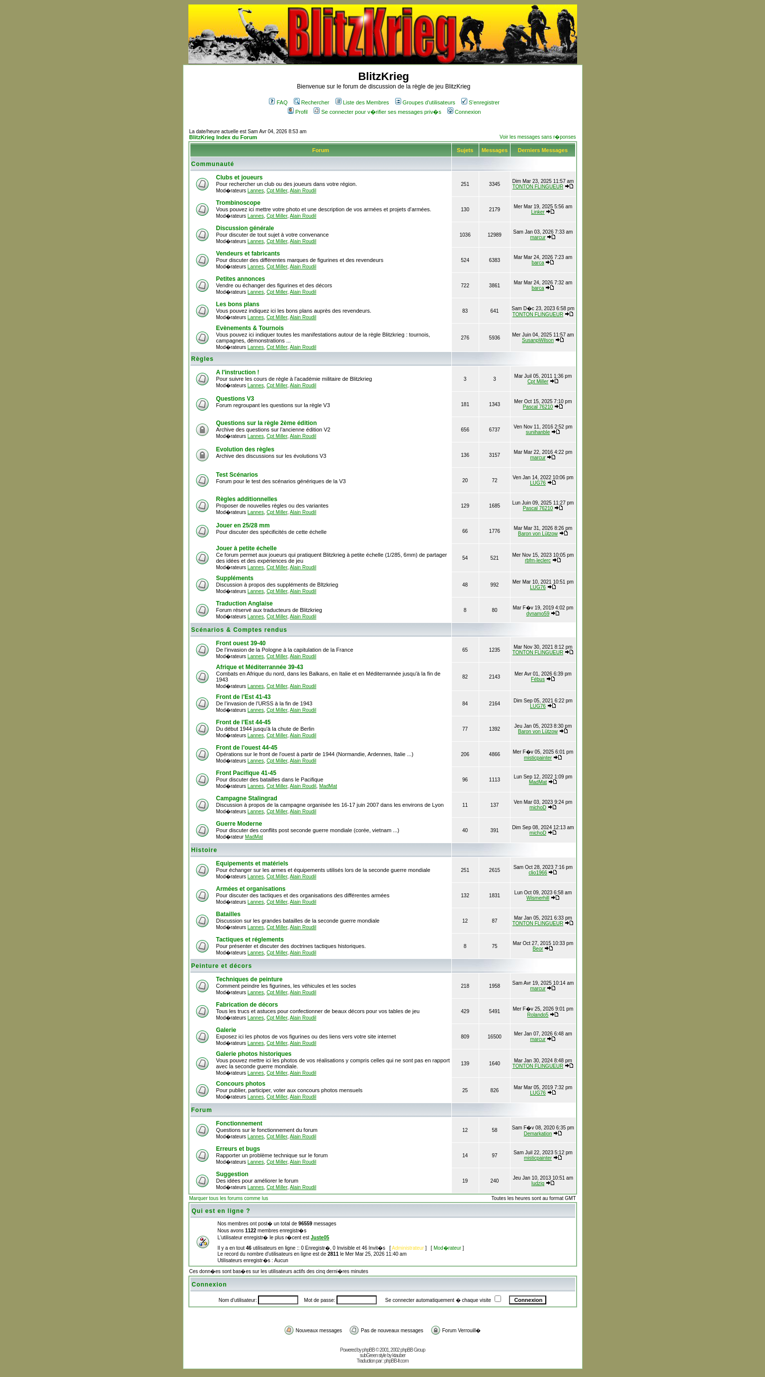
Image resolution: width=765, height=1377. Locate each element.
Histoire (204, 850)
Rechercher (312, 102)
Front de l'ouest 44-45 (247, 747)
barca (538, 262)
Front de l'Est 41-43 (243, 696)
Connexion (464, 112)
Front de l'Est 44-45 (243, 722)
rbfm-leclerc (538, 560)
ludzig (537, 1183)
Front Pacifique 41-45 (246, 773)
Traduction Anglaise (244, 603)
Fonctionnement (239, 1123)
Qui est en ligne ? (221, 1210)
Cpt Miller (276, 190)
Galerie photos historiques (254, 1053)
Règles (202, 358)
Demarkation (538, 1133)
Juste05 (320, 1237)
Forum (201, 1110)
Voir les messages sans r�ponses (538, 137)
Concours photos (240, 1083)
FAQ (278, 102)
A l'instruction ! (237, 372)
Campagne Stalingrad (246, 798)
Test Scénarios (237, 474)
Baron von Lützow (538, 533)
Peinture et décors (222, 965)
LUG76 (538, 483)
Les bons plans (237, 304)
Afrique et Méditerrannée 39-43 (259, 667)
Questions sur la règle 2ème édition (266, 423)
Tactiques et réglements (250, 939)
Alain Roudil (303, 190)
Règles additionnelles (246, 499)
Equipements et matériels (252, 863)
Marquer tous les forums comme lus (228, 1198)
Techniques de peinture (249, 979)
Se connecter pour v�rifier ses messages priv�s (377, 112)
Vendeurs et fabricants (248, 253)
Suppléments (235, 578)
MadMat (328, 786)
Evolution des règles (245, 449)
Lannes (256, 190)
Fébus (538, 679)
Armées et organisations (251, 888)
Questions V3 (235, 398)
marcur (537, 237)
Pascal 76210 (538, 407)
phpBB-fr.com (396, 1361)
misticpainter (538, 758)
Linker (537, 212)
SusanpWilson (538, 340)
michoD (537, 807)
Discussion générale (245, 228)
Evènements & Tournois (250, 328)
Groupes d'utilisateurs (425, 102)
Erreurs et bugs (238, 1148)
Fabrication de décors (247, 1004)
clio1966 (537, 872)
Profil (298, 112)
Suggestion (232, 1174)
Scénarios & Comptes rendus (239, 629)
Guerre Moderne (239, 823)
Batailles (228, 914)
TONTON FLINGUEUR (537, 186)
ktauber (398, 1355)
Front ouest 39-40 (241, 643)
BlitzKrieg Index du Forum (223, 137)
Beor (537, 948)
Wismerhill (537, 898)
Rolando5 (538, 1015)
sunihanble (538, 432)
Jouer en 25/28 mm (243, 525)
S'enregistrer (480, 102)
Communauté (213, 164)
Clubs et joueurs (239, 177)
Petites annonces (240, 278)
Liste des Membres (362, 102)
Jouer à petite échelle (246, 548)
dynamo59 (538, 613)
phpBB (368, 1350)
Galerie (226, 1030)
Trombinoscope (238, 202)
